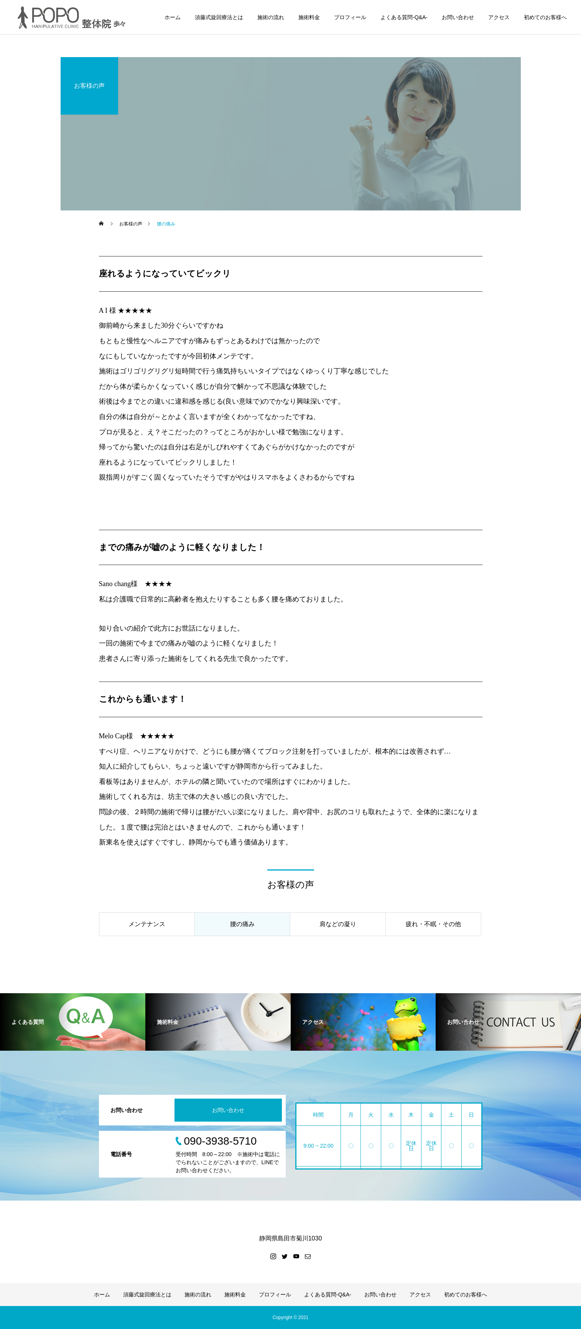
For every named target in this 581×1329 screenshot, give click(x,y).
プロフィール (350, 17)
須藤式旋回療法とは (219, 17)
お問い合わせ (458, 17)
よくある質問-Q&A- (404, 17)
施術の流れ (270, 17)
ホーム (173, 17)
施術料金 (309, 17)
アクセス (499, 17)
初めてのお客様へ (545, 17)
